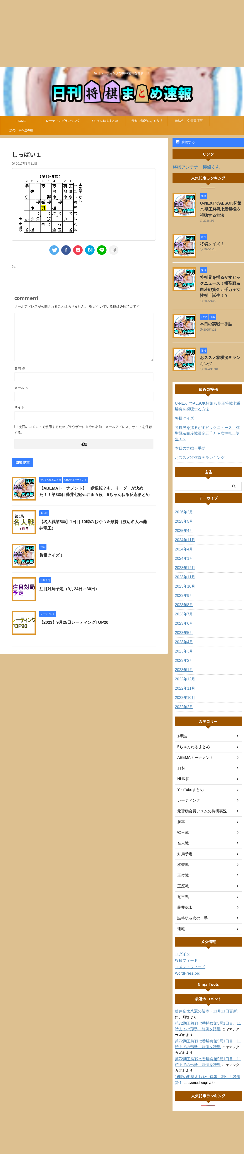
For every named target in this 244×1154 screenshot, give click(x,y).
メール (21, 388)
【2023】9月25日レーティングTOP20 (71, 622)
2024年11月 (184, 522)
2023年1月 (183, 652)
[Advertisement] (122, 33)
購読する (185, 142)
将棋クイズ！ (50, 555)
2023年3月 (183, 633)
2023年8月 (183, 587)
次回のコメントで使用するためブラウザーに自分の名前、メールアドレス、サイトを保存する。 (83, 429)
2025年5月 (183, 504)
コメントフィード (188, 949)
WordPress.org (186, 956)
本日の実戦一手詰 (213, 313)
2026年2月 (183, 494)
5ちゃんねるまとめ (105, 121)
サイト (19, 407)
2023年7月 (183, 596)
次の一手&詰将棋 (21, 130)
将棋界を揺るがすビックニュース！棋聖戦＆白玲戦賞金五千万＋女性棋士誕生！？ (221, 279)
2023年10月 (184, 568)
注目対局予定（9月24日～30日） (67, 589)
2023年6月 (183, 606)
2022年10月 (184, 680)
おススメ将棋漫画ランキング (221, 346)
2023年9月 (183, 578)
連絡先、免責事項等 (189, 121)
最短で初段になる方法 (147, 121)
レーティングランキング (63, 121)
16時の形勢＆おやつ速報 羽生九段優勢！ (207, 1059)
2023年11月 (184, 559)
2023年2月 (183, 643)
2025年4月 (183, 513)
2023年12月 (184, 550)
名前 (19, 368)
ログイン (181, 936)
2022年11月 (184, 671)
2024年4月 (183, 531)
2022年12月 (184, 661)
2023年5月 (183, 615)
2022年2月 (183, 689)
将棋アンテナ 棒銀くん (192, 167)
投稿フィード (185, 943)
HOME (21, 121)
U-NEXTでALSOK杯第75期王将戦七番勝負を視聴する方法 (221, 207)
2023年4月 (183, 624)
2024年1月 (183, 541)
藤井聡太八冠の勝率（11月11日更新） (203, 993)
